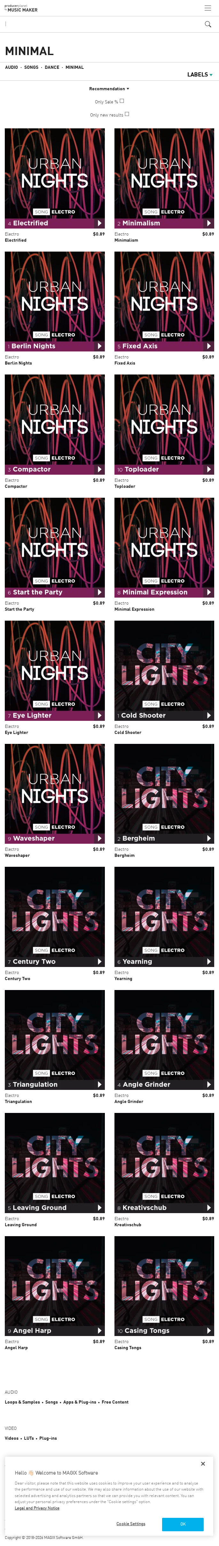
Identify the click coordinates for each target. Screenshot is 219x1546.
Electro (12, 234)
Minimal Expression (134, 609)
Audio (11, 67)
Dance (52, 67)
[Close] (203, 1464)
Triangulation (18, 1101)
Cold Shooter (127, 732)
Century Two (17, 979)
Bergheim (124, 855)
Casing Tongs (127, 1348)
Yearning (123, 979)
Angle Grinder (128, 1101)
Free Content (115, 1402)
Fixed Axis (124, 363)
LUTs (29, 1438)
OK (182, 1524)
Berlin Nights (18, 363)
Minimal (75, 67)
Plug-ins (48, 1438)
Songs (31, 67)
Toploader (124, 486)
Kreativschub (127, 1225)
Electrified (16, 240)
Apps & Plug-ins (79, 1402)
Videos (12, 1438)
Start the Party (19, 609)
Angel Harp (16, 1348)
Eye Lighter (16, 732)
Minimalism (126, 240)
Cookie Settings (130, 1524)
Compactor (16, 486)
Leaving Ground (21, 1225)
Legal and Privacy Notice (37, 1508)
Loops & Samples (22, 1402)
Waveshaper (17, 855)
